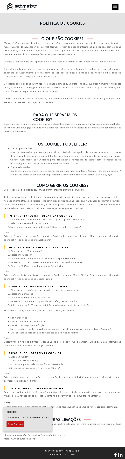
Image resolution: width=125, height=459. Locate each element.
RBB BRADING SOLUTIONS (63, 454)
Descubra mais (41, 417)
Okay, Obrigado (15, 424)
